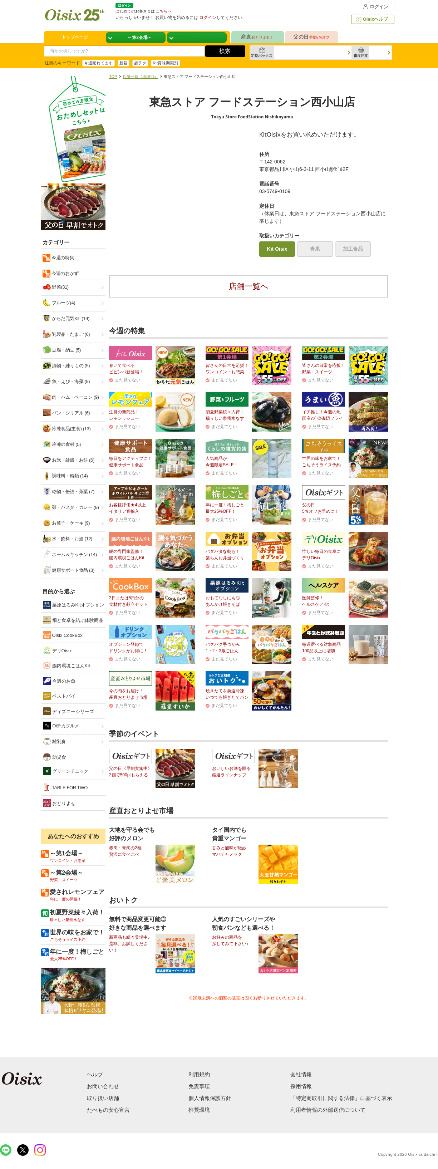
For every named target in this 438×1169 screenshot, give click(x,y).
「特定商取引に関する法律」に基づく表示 (341, 1098)
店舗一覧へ (249, 286)
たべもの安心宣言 (108, 1110)
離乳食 (54, 741)
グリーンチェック (65, 771)
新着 (123, 63)
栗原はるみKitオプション (73, 605)
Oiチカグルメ (61, 726)
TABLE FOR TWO (65, 787)
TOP (113, 76)
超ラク (140, 63)
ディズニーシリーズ (68, 711)
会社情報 (301, 1074)
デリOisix (57, 650)
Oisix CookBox (63, 635)
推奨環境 (199, 1110)
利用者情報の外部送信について (327, 1110)
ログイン (374, 6)
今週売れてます (98, 63)
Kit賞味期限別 (165, 63)
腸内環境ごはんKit (66, 665)
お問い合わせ (103, 1086)
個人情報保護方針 (209, 1098)
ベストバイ (59, 696)
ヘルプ (95, 1074)
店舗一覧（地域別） (140, 76)
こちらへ (164, 11)
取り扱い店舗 (103, 1098)
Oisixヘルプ (371, 19)
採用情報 (301, 1086)
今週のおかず (64, 273)
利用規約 (199, 1074)
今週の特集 (62, 257)
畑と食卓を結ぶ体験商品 (73, 620)
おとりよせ (59, 803)
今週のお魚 (59, 681)
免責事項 (199, 1086)
